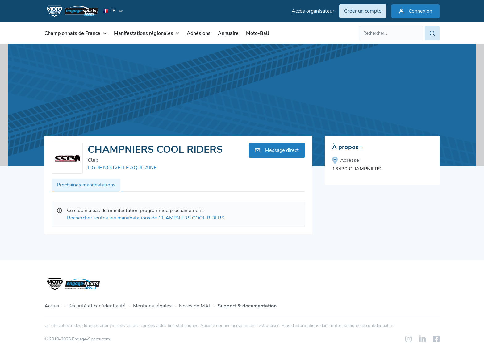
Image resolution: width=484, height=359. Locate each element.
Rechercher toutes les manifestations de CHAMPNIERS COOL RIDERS (145, 218)
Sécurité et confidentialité (97, 306)
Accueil (52, 306)
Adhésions (199, 33)
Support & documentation (247, 306)
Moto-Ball (257, 33)
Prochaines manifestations (86, 185)
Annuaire (228, 33)
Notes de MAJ (194, 306)
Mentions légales (152, 306)
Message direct (277, 150)
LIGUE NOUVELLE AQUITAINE (122, 167)
